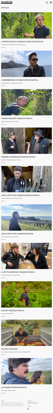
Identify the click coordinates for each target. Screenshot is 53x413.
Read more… (3, 47)
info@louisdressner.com (33, 402)
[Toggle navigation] (51, 2)
